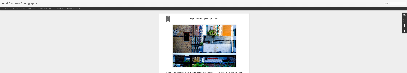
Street (18, 8)
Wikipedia (172, 68)
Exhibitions (68, 8)
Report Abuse (240, 71)
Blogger (234, 71)
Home (13, 8)
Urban (23, 8)
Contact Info (77, 8)
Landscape (47, 8)
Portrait (29, 8)
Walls (34, 8)
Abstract (40, 8)
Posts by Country (58, 8)
